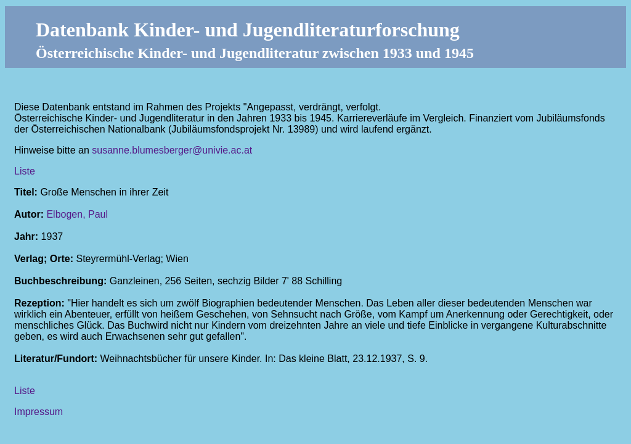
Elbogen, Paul (77, 214)
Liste (24, 171)
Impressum (38, 411)
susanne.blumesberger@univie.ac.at (172, 150)
